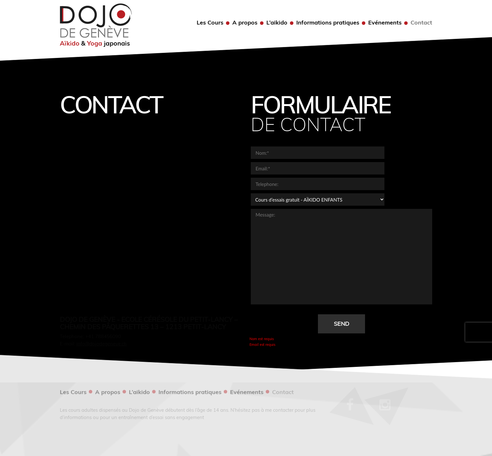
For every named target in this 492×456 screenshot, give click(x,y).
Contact (421, 22)
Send (341, 323)
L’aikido (276, 22)
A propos (244, 22)
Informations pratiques (327, 22)
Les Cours (210, 22)
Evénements (385, 22)
